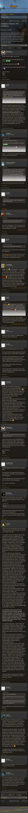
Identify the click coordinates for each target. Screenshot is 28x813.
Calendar (11, 14)
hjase (7, 330)
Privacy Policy (25, 809)
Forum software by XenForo (6, 810)
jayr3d (7, 84)
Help (26, 807)
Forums (4, 14)
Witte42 (8, 759)
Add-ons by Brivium (5, 811)
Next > (20, 47)
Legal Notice (22, 807)
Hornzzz (8, 344)
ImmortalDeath (5, 790)
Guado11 (3, 187)
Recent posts (5, 17)
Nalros (3, 234)
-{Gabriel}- (8, 381)
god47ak (8, 687)
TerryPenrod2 (9, 463)
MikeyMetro (9, 51)
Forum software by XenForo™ (17, 810)
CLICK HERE (7, 43)
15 (17, 47)
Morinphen (4, 79)
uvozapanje (9, 264)
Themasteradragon (10, 162)
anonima (8, 128)
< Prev (2, 47)
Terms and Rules (18, 809)
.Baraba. (8, 192)
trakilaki (3, 128)
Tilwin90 (8, 523)
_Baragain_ (8, 133)
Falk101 (8, 715)
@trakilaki (6, 254)
